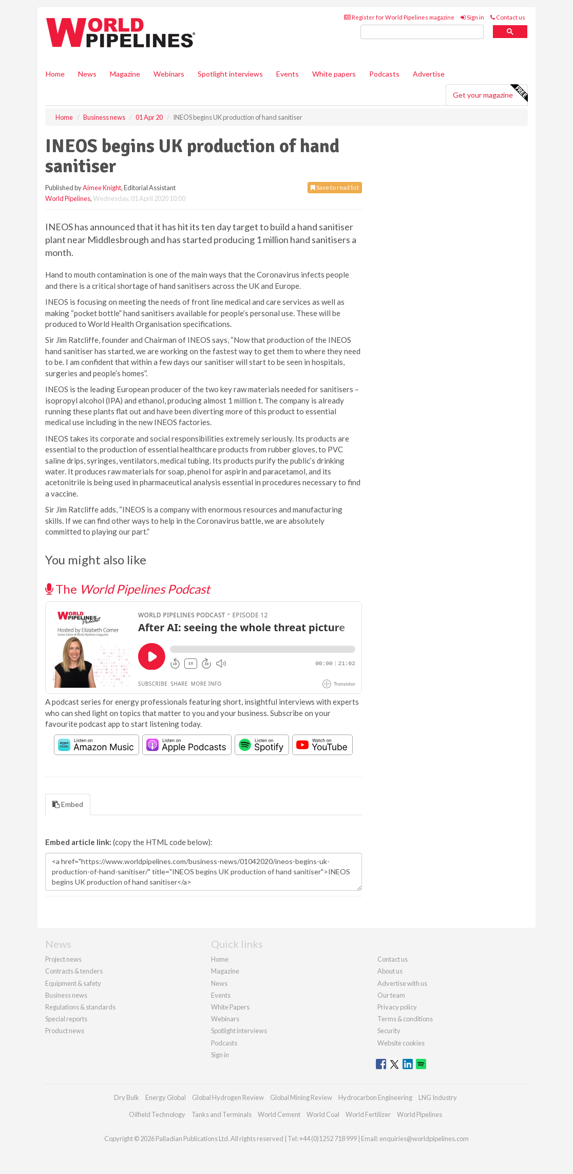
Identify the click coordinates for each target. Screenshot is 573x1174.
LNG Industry (437, 1097)
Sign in (472, 17)
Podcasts (384, 73)
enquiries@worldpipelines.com (424, 1138)
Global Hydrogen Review (228, 1097)
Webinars (169, 73)
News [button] (87, 73)
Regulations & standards (80, 1007)
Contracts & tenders (74, 971)
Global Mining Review (301, 1097)
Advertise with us (402, 983)
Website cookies (401, 1043)
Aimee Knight (102, 188)
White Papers (230, 1007)
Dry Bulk (126, 1097)
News (219, 983)
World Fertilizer (368, 1114)
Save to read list (335, 187)
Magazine (125, 73)
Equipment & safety (73, 983)
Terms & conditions (405, 1019)
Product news (64, 1030)
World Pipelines (67, 198)
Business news (66, 995)
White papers (334, 73)
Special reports (66, 1019)
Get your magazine (490, 93)
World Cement (279, 1114)
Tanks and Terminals (222, 1114)
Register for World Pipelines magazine (399, 17)
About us (390, 971)
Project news (63, 959)
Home (55, 73)
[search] (422, 32)
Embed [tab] (67, 804)
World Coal (323, 1114)
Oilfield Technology (157, 1114)
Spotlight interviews (230, 73)
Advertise (429, 73)
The (127, 588)
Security (388, 1030)
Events (287, 73)
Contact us (507, 17)
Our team (391, 995)
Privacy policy (397, 1007)
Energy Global (165, 1097)
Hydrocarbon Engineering (375, 1097)
